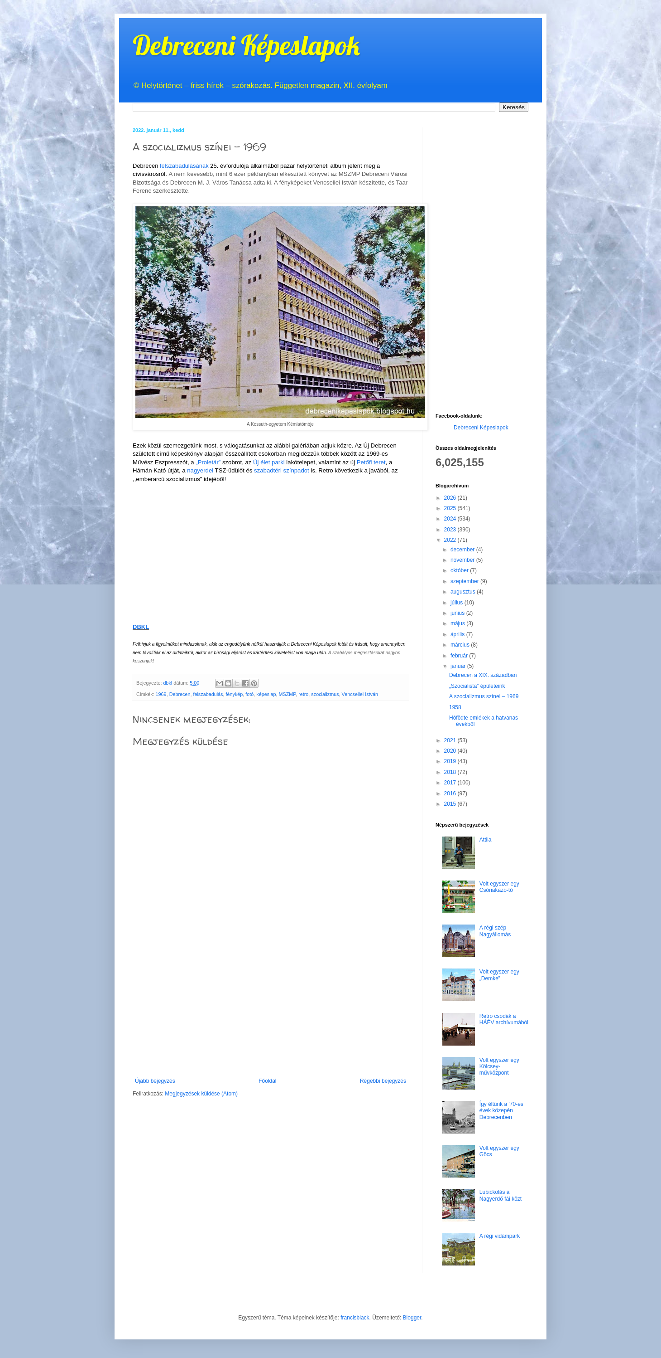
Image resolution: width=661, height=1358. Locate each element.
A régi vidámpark (499, 1236)
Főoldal (267, 1081)
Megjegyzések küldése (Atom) (201, 1093)
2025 (451, 508)
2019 (451, 761)
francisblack (354, 1317)
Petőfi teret (371, 462)
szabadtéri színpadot (281, 470)
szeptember (465, 581)
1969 (161, 694)
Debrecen (180, 694)
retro (303, 694)
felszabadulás (208, 694)
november (463, 560)
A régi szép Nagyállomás (495, 931)
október (460, 570)
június (458, 613)
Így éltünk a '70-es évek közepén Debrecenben (501, 1110)
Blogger (412, 1317)
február (459, 655)
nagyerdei (200, 470)
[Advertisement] (271, 1009)
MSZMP (287, 694)
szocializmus (325, 694)
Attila (485, 840)
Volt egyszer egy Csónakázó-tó (499, 887)
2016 (451, 793)
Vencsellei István (360, 694)
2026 (451, 498)
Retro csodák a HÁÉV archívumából (503, 1019)
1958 (455, 707)
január (458, 666)
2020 (451, 751)
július (457, 602)
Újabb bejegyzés (155, 1081)
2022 (451, 540)
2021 (451, 740)
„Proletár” (208, 462)
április (458, 634)
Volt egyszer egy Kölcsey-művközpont (499, 1066)
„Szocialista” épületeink (477, 686)
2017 (451, 782)
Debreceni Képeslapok (246, 45)
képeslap (266, 694)
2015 (451, 804)
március (460, 645)
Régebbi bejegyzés (383, 1081)
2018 (451, 772)
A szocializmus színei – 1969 (483, 696)
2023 (451, 529)
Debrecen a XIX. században (483, 675)
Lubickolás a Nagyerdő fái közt (500, 1195)
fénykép (234, 694)
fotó (249, 694)
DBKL (141, 626)
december (463, 549)
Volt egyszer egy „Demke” (499, 975)
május (458, 623)
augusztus (463, 592)
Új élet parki (269, 462)
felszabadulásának (185, 165)
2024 (451, 519)
